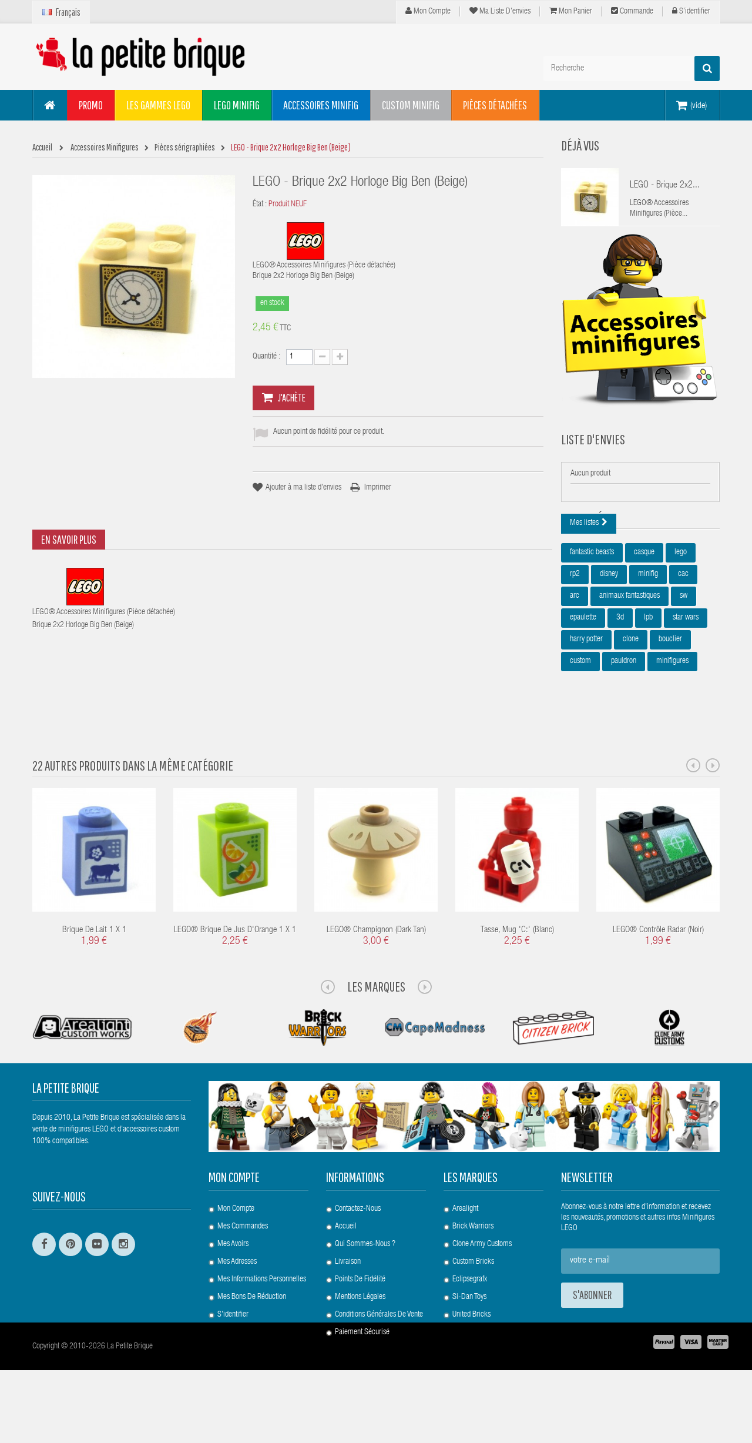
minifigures (672, 719)
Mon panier (570, 11)
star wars (686, 676)
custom (580, 719)
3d (620, 676)
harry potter (586, 698)
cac (683, 632)
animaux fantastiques (629, 654)
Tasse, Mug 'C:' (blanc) (517, 966)
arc (574, 654)
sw (683, 654)
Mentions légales (360, 1332)
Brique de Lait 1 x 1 (94, 966)
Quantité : (266, 357)
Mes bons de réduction (251, 1332)
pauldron (623, 719)
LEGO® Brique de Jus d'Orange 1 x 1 (235, 966)
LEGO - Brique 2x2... (665, 185)
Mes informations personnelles (261, 1315)
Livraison (348, 1297)
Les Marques (376, 1022)
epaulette (583, 676)
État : (260, 204)
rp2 (575, 632)
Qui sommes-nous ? (365, 1279)
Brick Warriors (473, 1262)
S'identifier (691, 11)
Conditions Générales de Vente (379, 1350)
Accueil (346, 1262)
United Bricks (471, 1350)
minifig (648, 632)
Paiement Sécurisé (362, 1368)
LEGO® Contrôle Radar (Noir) (658, 966)
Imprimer (377, 488)
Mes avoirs (233, 1279)
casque (644, 611)
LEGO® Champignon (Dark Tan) (376, 966)
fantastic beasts (592, 611)
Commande (632, 11)
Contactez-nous (358, 1244)
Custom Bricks (473, 1297)
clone (631, 698)
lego (680, 611)
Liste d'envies (593, 456)
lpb (648, 676)
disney (609, 632)
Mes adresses (237, 1297)
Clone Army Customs (482, 1279)
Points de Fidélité (360, 1315)
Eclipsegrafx (469, 1315)
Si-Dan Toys (469, 1332)
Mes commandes (242, 1262)
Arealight (465, 1244)
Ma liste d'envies (500, 11)
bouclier (670, 698)
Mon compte (428, 11)
